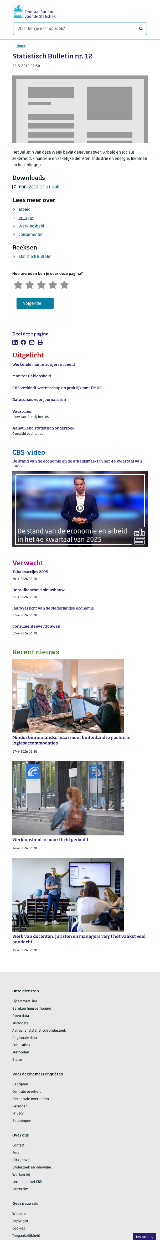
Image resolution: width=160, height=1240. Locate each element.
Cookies (18, 1228)
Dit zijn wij (21, 1160)
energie (26, 218)
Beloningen (21, 1121)
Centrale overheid (27, 1092)
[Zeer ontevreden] (18, 284)
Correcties (20, 1189)
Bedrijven (20, 1084)
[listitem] (15, 342)
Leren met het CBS (27, 1182)
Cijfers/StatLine (24, 1001)
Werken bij (21, 1175)
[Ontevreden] (29, 284)
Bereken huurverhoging (31, 1008)
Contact (18, 1145)
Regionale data (24, 1038)
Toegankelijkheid (26, 1236)
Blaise (17, 1060)
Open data (20, 1016)
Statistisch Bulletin (35, 257)
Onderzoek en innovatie (31, 1167)
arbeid (24, 210)
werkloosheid (31, 226)
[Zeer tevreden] (64, 284)
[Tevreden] (53, 284)
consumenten (31, 235)
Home (21, 46)
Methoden (20, 1052)
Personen (20, 1106)
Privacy (18, 1113)
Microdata (20, 1023)
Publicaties (21, 1045)
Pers (15, 1153)
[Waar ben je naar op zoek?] (80, 29)
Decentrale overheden (30, 1099)
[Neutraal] (41, 284)
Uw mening (144, 1237)
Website (19, 1214)
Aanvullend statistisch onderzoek (39, 1030)
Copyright (20, 1221)
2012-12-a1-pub (44, 187)
